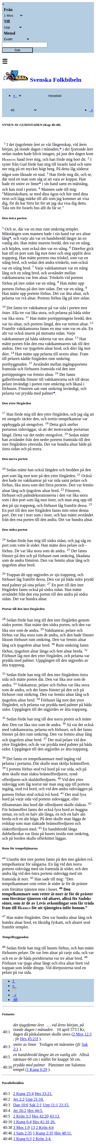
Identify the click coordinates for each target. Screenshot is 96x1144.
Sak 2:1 (35, 1105)
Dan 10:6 (20, 1105)
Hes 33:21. (43, 1093)
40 (14, 990)
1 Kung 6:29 (37, 1069)
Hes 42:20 (40, 1116)
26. (53, 1122)
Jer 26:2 (19, 1110)
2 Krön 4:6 (45, 1127)
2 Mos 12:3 (82, 1034)
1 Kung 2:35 (43, 1133)
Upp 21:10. (34, 1099)
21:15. (64, 1105)
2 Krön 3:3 (22, 1116)
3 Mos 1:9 (21, 1127)
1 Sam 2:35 (22, 1133)
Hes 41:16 (41, 1122)
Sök (17, 50)
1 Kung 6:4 (22, 1122)
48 (14, 999)
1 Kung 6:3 (22, 1139)
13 (33, 1127)
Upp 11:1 (50, 1105)
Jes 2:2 (18, 1099)
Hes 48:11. (63, 1133)
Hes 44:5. (35, 1110)
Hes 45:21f (29, 1039)
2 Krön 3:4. (42, 1139)
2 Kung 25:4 (23, 1093)
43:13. (55, 1116)
